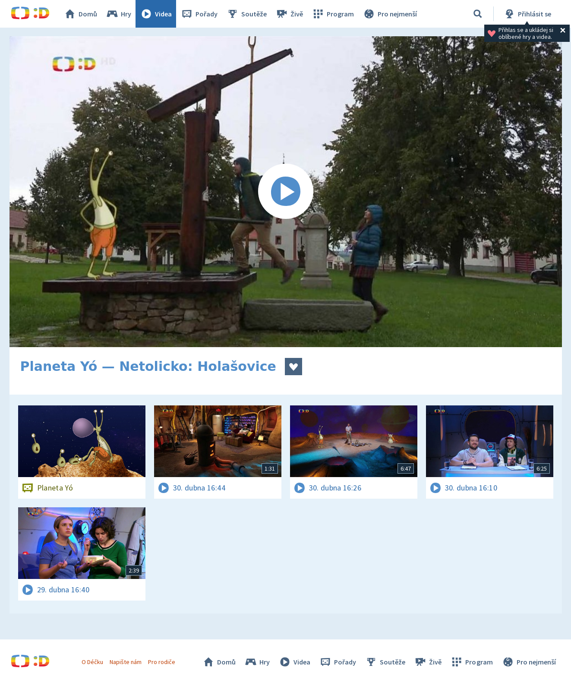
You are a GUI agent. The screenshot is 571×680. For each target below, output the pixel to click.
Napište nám (126, 662)
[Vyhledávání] (477, 14)
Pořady (199, 13)
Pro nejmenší (390, 13)
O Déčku (92, 662)
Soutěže (246, 13)
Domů (80, 13)
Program (333, 13)
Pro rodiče (161, 662)
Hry (118, 13)
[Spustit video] (285, 191)
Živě (289, 13)
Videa (156, 13)
